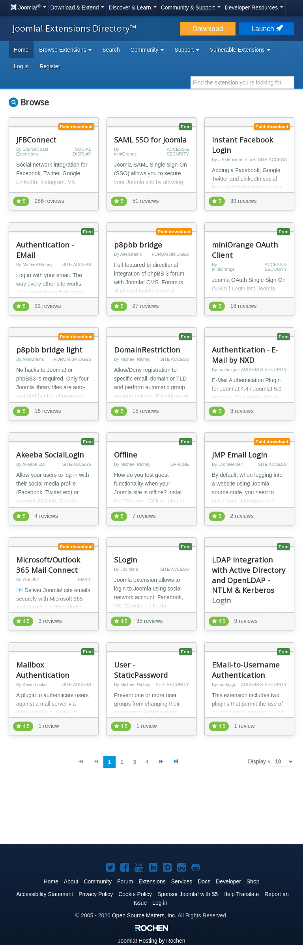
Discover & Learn (132, 7)
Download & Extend (77, 7)
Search (111, 50)
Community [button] (147, 50)
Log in (21, 66)
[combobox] (242, 82)
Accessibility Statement (44, 894)
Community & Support (191, 7)
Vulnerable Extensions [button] (240, 50)
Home (21, 50)
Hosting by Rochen (151, 941)
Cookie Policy (135, 894)
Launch (266, 29)
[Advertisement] (151, 812)
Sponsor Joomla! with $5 (187, 894)
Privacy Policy (96, 894)
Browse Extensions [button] (65, 50)
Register (49, 66)
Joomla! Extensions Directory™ (75, 28)
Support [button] (186, 50)
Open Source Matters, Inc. (144, 915)
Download (208, 29)
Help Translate (241, 894)
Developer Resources (254, 7)
